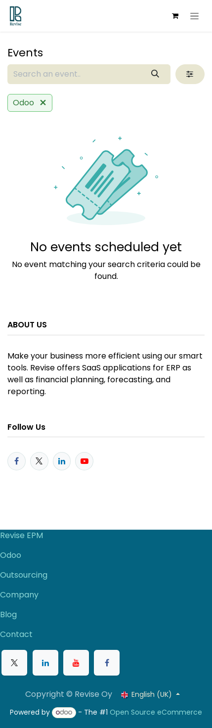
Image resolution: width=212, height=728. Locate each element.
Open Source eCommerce (156, 712)
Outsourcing (23, 575)
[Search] (155, 74)
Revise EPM (22, 535)
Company (19, 594)
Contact (16, 634)
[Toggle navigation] (194, 15)
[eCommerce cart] (175, 15)
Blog (8, 614)
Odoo (10, 555)
